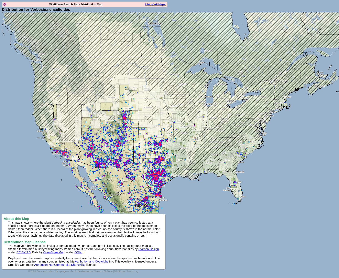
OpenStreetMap (53, 252)
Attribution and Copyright (91, 261)
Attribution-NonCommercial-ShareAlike (60, 264)
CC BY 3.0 (24, 252)
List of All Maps (155, 4)
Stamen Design (149, 249)
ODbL (78, 252)
